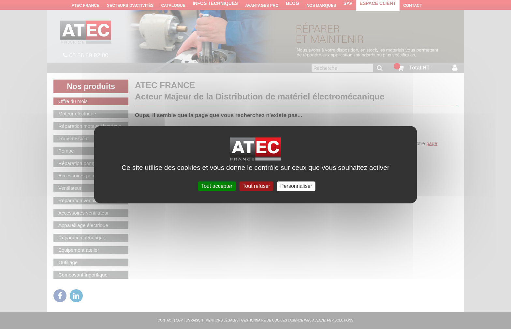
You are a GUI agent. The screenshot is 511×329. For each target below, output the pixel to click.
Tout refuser (256, 186)
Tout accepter (216, 186)
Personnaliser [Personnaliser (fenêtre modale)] (296, 186)
